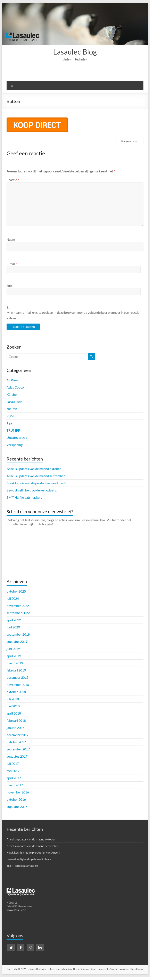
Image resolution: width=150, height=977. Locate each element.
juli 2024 (13, 598)
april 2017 (14, 778)
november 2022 (18, 606)
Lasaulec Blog (75, 51)
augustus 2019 (17, 641)
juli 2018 (13, 699)
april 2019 (14, 656)
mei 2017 (13, 771)
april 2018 (14, 713)
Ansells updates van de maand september (36, 476)
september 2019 (18, 634)
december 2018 (17, 677)
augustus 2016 (17, 806)
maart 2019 (15, 663)
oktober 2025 (16, 591)
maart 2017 (15, 785)
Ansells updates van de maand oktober (34, 469)
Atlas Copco (15, 387)
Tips (9, 423)
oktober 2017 (16, 742)
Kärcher (12, 394)
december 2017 (17, 735)
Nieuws (12, 409)
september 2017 (18, 749)
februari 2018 (16, 720)
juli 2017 (13, 763)
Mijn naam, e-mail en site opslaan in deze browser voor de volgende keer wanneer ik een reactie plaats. (73, 314)
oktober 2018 (16, 692)
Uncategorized (17, 437)
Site (9, 285)
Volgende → (129, 141)
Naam (12, 239)
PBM (10, 416)
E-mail (12, 264)
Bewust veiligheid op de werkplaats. (32, 490)
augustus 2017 (17, 756)
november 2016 (18, 792)
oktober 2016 (16, 799)
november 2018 (18, 684)
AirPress (13, 380)
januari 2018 (15, 728)
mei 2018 (13, 706)
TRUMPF (13, 430)
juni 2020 (13, 627)
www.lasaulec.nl (17, 910)
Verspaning (15, 445)
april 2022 (14, 620)
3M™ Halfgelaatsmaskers (24, 497)
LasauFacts (14, 402)
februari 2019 (16, 670)
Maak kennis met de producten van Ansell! (36, 483)
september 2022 (18, 613)
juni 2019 (13, 649)
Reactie (13, 180)
